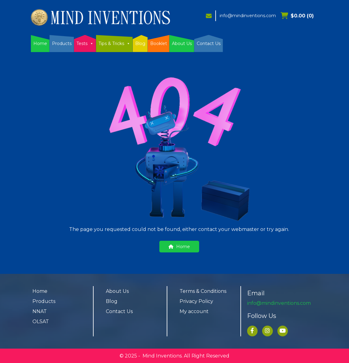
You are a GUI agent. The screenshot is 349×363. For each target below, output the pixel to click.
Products (62, 43)
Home (40, 43)
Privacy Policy (196, 301)
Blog (140, 43)
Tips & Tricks (114, 43)
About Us (182, 43)
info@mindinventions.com (248, 15)
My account (194, 311)
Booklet (158, 43)
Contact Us (209, 43)
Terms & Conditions (203, 291)
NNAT (39, 311)
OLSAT (40, 321)
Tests (85, 43)
